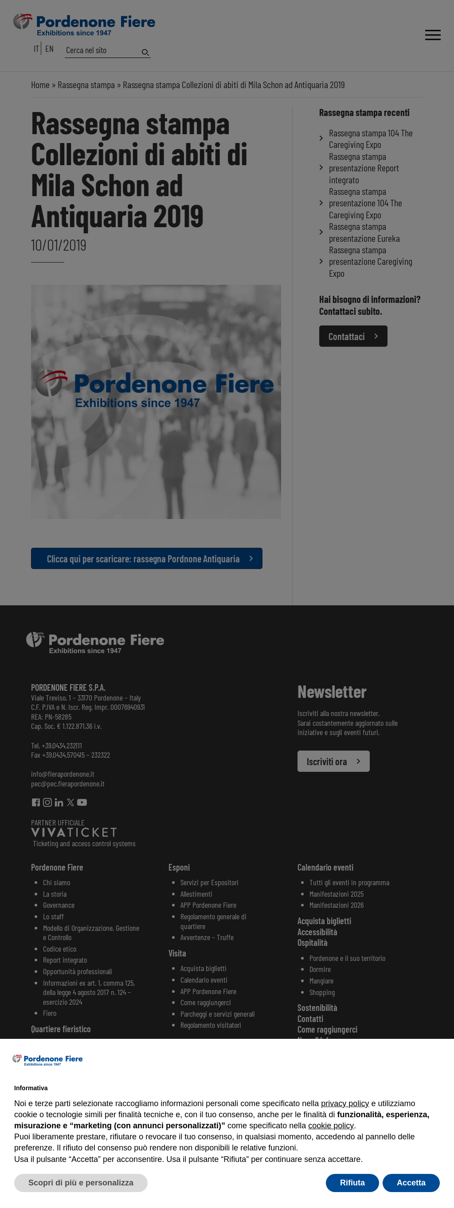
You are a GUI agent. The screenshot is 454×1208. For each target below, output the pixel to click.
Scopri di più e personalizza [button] (80, 1182)
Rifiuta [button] (352, 1182)
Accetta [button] (411, 1182)
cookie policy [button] (330, 1125)
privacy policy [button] (345, 1103)
